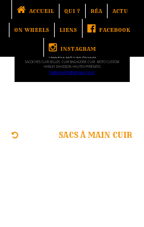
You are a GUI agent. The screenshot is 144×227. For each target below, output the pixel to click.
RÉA (96, 11)
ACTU (120, 11)
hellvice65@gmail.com (72, 72)
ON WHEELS (31, 30)
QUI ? (72, 11)
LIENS (68, 30)
